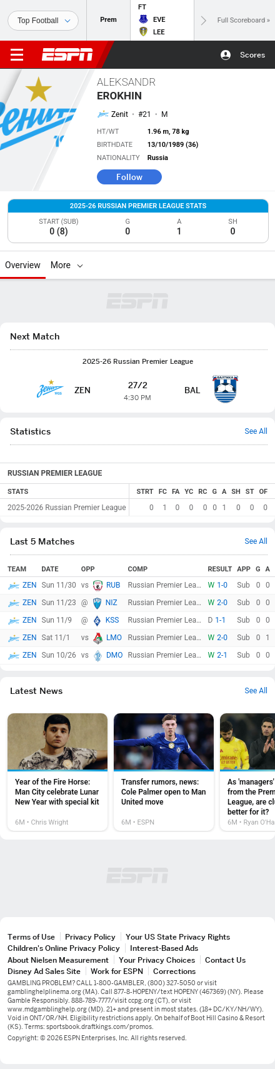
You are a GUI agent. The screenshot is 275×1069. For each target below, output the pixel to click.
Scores (252, 54)
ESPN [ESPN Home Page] (67, 54)
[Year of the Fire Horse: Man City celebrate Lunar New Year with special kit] (58, 772)
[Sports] (43, 20)
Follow (129, 177)
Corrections (174, 971)
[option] (58, 772)
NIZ (112, 602)
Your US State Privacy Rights (178, 936)
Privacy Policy (90, 936)
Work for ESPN (117, 971)
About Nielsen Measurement (58, 960)
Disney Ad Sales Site (44, 971)
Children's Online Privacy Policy (64, 948)
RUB (113, 585)
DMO (114, 655)
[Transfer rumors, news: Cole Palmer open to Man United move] (164, 772)
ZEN (29, 585)
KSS (112, 620)
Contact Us (225, 960)
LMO (114, 637)
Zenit (119, 114)
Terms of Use (31, 936)
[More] (80, 265)
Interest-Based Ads (164, 948)
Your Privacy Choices (157, 960)
